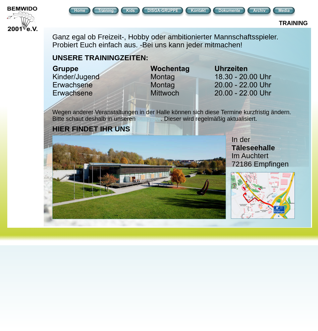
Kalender (149, 119)
